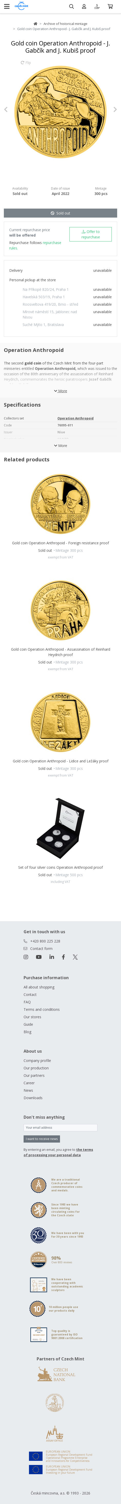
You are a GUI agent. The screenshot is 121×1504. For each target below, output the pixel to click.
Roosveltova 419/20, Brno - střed (50, 304)
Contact (30, 994)
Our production (36, 1068)
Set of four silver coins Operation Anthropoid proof (60, 867)
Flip (26, 65)
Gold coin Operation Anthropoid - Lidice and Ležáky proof (60, 761)
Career (29, 1082)
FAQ (27, 1001)
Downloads (33, 1097)
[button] (12, 109)
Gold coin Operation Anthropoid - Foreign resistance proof (60, 542)
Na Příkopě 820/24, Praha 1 (46, 289)
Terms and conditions (42, 1009)
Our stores (32, 1016)
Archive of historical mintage (65, 23)
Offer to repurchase (91, 234)
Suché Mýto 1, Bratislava (43, 324)
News (28, 1090)
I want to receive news (42, 1139)
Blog (27, 1031)
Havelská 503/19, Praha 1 (44, 296)
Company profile (37, 1060)
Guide (28, 1024)
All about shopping (39, 987)
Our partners (34, 1075)
